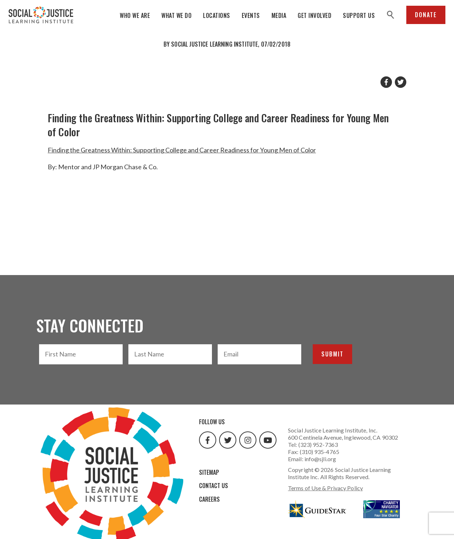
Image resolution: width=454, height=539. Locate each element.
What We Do (176, 15)
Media (279, 15)
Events (251, 15)
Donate (426, 14)
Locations (216, 15)
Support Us (359, 15)
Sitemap (209, 472)
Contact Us (213, 485)
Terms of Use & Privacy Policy (325, 487)
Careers (209, 499)
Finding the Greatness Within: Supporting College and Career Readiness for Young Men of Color (182, 150)
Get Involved (314, 15)
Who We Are (135, 15)
